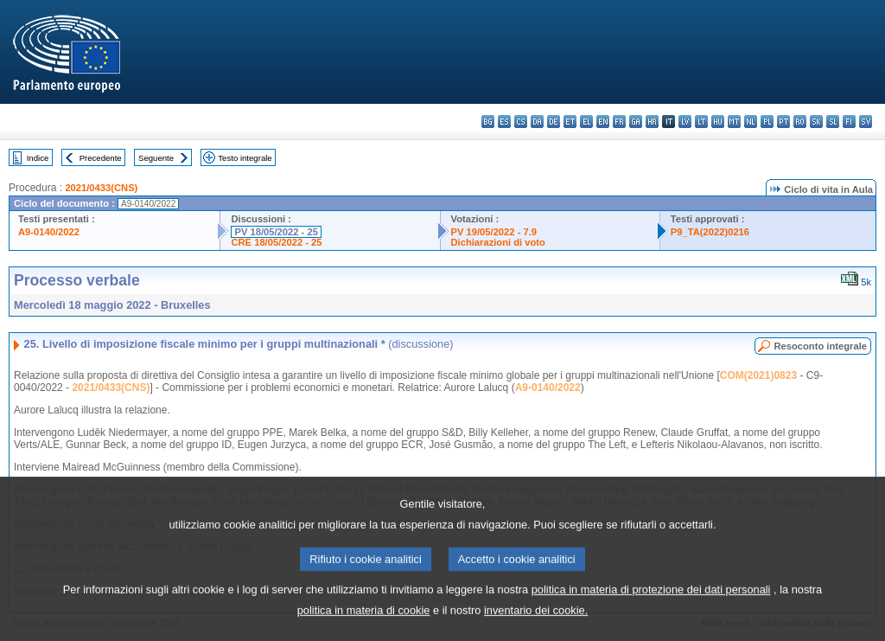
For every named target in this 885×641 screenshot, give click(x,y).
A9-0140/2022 (49, 232)
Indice (38, 158)
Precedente (101, 158)
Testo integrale (244, 158)
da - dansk (537, 121)
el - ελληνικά (586, 121)
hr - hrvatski (652, 121)
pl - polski (767, 121)
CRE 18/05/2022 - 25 (276, 242)
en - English (602, 121)
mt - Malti (734, 121)
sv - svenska (865, 121)
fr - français (619, 121)
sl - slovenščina (832, 121)
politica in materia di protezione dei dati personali (651, 601)
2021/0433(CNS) (101, 188)
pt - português (783, 121)
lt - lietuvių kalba (701, 121)
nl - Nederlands (750, 121)
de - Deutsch (553, 121)
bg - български (487, 121)
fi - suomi (849, 121)
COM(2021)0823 (758, 375)
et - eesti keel (569, 121)
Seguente (156, 158)
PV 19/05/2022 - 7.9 (494, 232)
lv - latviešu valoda (684, 121)
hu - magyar (717, 121)
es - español (504, 121)
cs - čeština (520, 121)
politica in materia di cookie (363, 622)
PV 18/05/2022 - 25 (275, 232)
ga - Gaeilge (635, 121)
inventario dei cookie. (536, 622)
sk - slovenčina (816, 121)
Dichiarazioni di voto (498, 242)
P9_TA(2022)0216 (710, 232)
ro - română (799, 121)
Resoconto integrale (820, 346)
